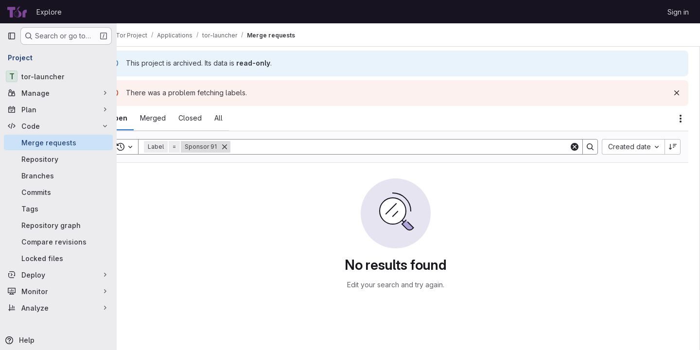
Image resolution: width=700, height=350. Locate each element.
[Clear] (574, 147)
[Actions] (680, 118)
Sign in (678, 12)
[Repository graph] (58, 225)
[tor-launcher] (58, 76)
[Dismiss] (676, 93)
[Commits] (58, 192)
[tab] (143, 118)
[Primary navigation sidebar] (11, 36)
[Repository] (58, 159)
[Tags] (58, 208)
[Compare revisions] (58, 241)
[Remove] (250, 147)
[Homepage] (17, 11)
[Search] (412, 147)
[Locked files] (58, 258)
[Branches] (58, 175)
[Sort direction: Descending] (673, 147)
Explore (49, 12)
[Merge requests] (58, 142)
